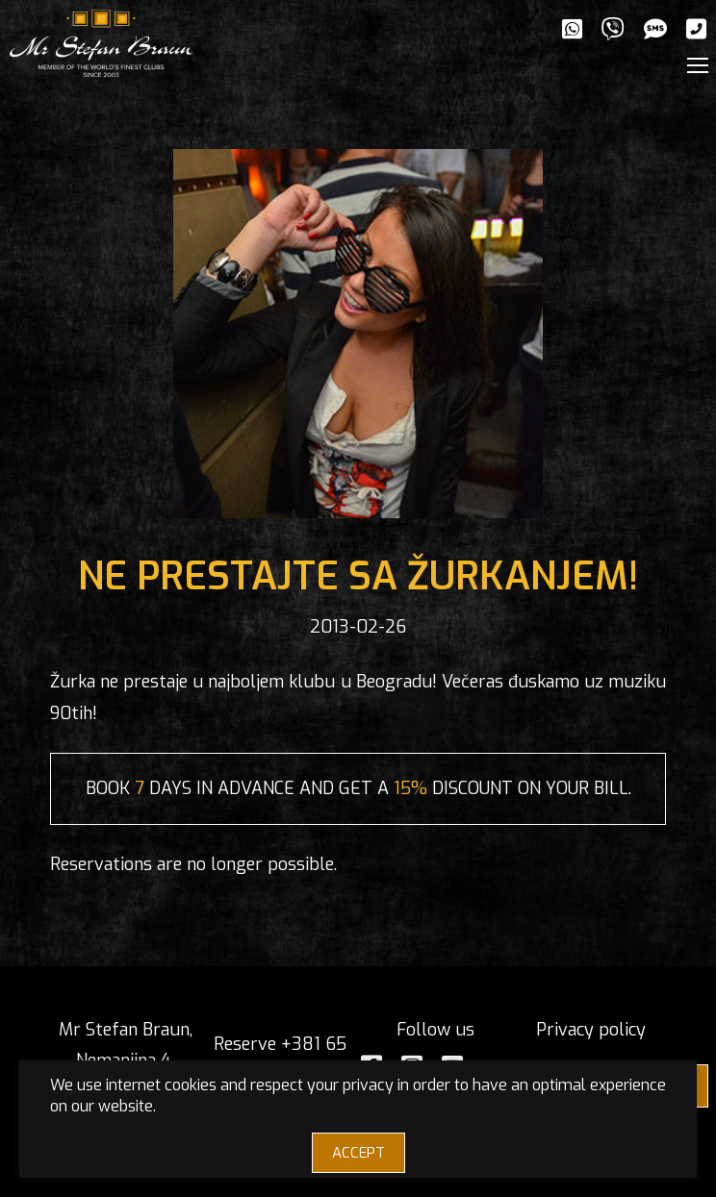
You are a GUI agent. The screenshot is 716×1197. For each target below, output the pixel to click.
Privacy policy (591, 1029)
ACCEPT (358, 1152)
